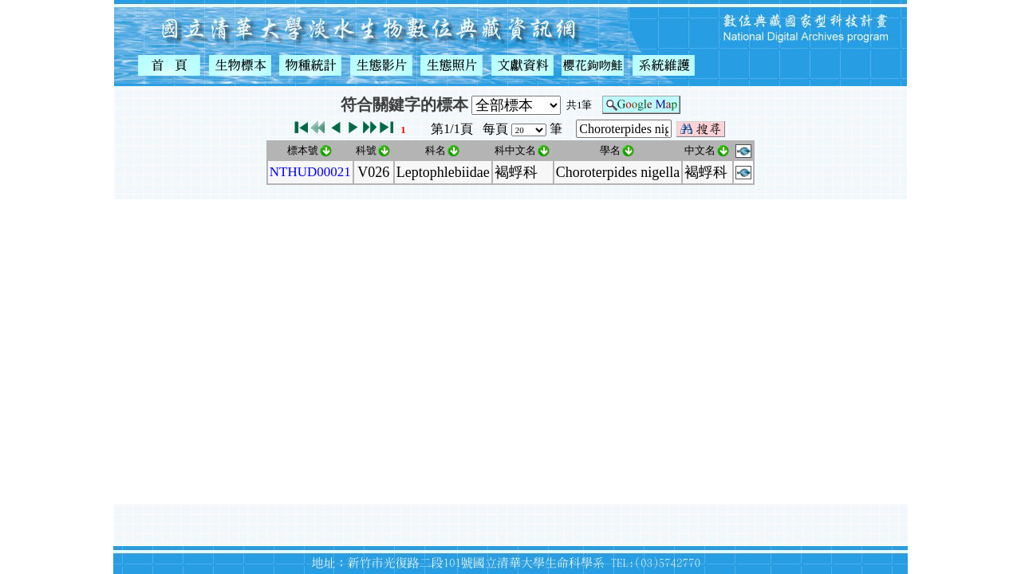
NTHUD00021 (310, 171)
